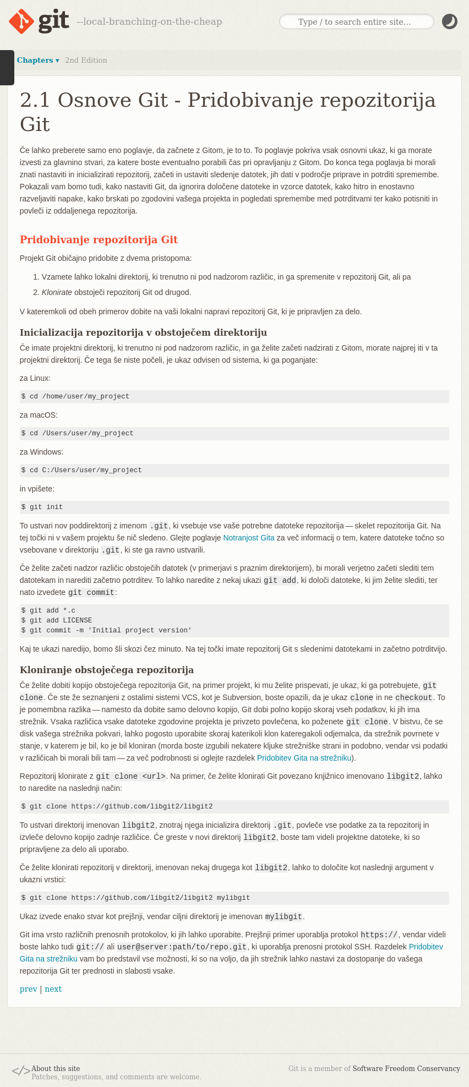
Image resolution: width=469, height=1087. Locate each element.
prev (28, 989)
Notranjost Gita (248, 537)
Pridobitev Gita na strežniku (304, 757)
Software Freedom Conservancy (406, 1069)
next (53, 989)
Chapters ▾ (38, 60)
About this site (55, 1069)
